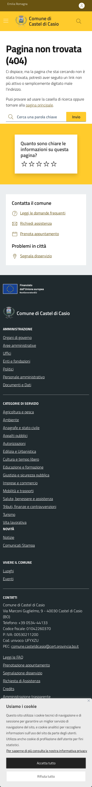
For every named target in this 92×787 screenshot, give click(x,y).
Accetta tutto (46, 763)
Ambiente (11, 420)
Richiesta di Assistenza (21, 681)
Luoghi (8, 571)
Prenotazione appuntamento (26, 665)
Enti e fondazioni (16, 361)
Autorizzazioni (14, 443)
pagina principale (39, 105)
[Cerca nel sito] (79, 21)
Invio (76, 117)
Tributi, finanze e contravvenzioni (29, 506)
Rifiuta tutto (46, 776)
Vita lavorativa (14, 522)
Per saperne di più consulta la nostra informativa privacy (46, 750)
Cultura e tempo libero (21, 459)
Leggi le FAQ (13, 657)
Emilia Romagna (17, 4)
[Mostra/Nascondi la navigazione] (6, 21)
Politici (8, 369)
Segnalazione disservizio (22, 673)
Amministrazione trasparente (27, 697)
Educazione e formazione (23, 467)
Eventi (8, 579)
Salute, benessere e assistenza (28, 499)
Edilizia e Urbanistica (19, 451)
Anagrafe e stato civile (21, 428)
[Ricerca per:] (36, 117)
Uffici (7, 353)
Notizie (8, 537)
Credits (8, 689)
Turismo (9, 514)
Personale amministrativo (24, 377)
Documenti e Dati (17, 385)
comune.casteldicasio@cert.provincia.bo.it (45, 646)
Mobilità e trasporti (18, 491)
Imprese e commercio (20, 483)
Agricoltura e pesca (18, 412)
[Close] (89, 701)
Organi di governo (17, 337)
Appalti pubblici (15, 435)
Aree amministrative (19, 345)
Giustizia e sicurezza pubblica (26, 475)
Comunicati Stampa (19, 545)
